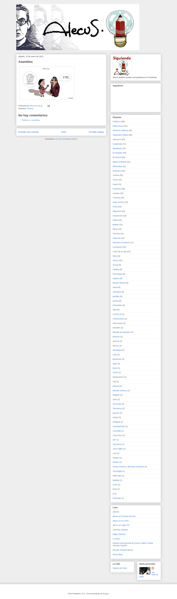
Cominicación (118, 319)
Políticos (30, 108)
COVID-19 (117, 314)
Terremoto (117, 404)
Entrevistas (117, 305)
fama (115, 489)
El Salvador (118, 153)
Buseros (116, 337)
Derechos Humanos (121, 242)
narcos (116, 260)
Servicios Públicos (120, 130)
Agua (115, 364)
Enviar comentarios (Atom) (66, 139)
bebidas (116, 480)
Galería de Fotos (120, 568)
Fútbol (115, 220)
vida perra (117, 139)
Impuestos (117, 444)
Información (118, 323)
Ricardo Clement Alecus (123, 550)
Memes (116, 386)
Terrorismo (117, 408)
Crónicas (116, 198)
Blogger (106, 594)
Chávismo (117, 171)
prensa (116, 301)
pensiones (117, 359)
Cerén (115, 372)
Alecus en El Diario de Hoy (124, 516)
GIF (114, 440)
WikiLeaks (117, 476)
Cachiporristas (119, 426)
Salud (115, 287)
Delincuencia (118, 126)
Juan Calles (118, 449)
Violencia (117, 238)
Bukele (116, 224)
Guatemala (117, 144)
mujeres (116, 278)
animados (117, 292)
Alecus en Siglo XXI (121, 525)
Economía (117, 157)
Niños (115, 229)
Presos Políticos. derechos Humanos (128, 467)
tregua (115, 417)
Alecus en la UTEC (121, 521)
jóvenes (116, 413)
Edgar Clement (119, 534)
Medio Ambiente (119, 162)
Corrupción (117, 247)
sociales (116, 193)
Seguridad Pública (120, 135)
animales (116, 328)
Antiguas (116, 422)
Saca (115, 399)
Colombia (117, 431)
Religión (116, 395)
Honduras (117, 189)
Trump (115, 265)
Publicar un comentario (31, 120)
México (116, 346)
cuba (115, 354)
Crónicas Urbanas (120, 530)
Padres (116, 462)
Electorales (117, 166)
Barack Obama (119, 283)
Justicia (116, 175)
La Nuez (116, 539)
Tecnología (117, 471)
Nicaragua (117, 350)
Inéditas (116, 269)
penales (116, 296)
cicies (115, 484)
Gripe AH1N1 (118, 202)
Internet (116, 341)
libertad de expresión (122, 332)
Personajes (117, 274)
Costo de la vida (119, 251)
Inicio (63, 132)
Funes (115, 180)
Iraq (114, 381)
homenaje (117, 498)
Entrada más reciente (28, 132)
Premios (116, 234)
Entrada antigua (96, 132)
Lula (114, 453)
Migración (117, 211)
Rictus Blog (117, 554)
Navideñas (117, 148)
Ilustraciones (118, 377)
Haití (115, 310)
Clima (115, 207)
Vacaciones (117, 216)
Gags (115, 184)
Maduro (116, 458)
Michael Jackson (120, 390)
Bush (115, 368)
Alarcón (116, 512)
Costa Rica (117, 435)
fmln (114, 256)
